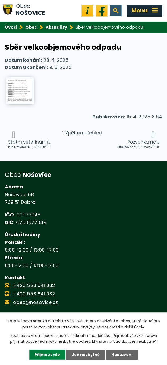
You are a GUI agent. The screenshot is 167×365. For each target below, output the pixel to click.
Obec (31, 27)
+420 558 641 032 (34, 293)
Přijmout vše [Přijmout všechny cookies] (47, 354)
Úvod (11, 27)
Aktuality (56, 27)
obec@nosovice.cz (35, 302)
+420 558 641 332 (34, 285)
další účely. (134, 326)
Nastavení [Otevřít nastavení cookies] (122, 354)
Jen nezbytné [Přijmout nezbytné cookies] (86, 354)
